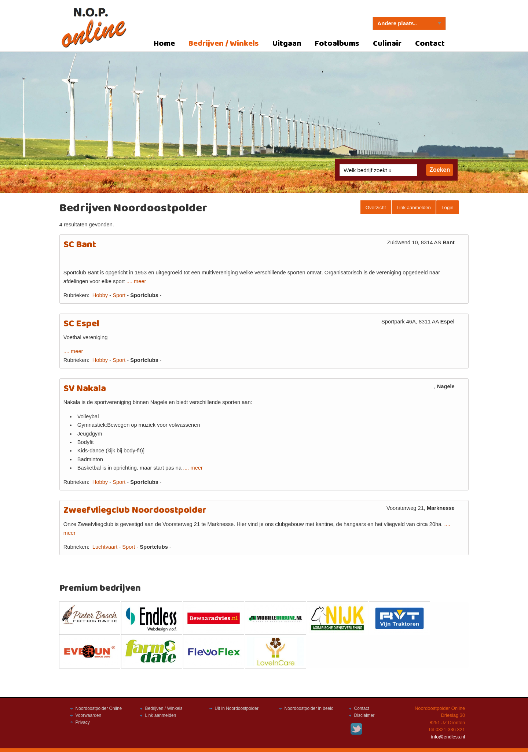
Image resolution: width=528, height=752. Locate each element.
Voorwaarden (89, 715)
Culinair (387, 43)
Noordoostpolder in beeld (309, 708)
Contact (430, 43)
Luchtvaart (104, 547)
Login (447, 207)
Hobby (100, 295)
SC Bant (79, 244)
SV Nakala (84, 388)
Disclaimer (364, 715)
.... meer (136, 281)
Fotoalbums (337, 43)
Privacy (83, 722)
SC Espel (81, 323)
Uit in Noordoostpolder (236, 708)
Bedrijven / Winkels (223, 43)
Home (164, 43)
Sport (119, 295)
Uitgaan (286, 43)
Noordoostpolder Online (99, 708)
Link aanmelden (414, 207)
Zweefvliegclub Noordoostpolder (134, 510)
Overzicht (376, 207)
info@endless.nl (448, 737)
